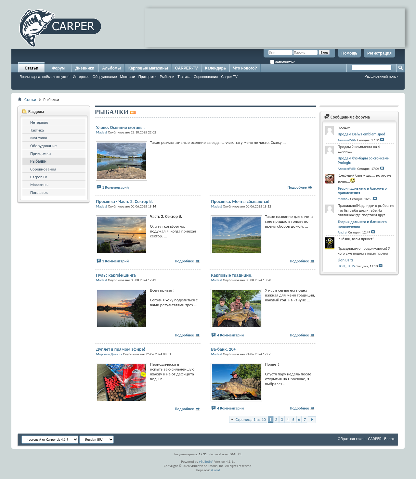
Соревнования (206, 77)
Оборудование (105, 77)
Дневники (84, 68)
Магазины (39, 184)
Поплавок (39, 192)
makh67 (343, 199)
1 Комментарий (115, 187)
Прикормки (147, 77)
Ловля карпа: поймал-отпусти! (45, 77)
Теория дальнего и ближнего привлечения (362, 190)
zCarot (215, 470)
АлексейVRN (347, 140)
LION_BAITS (346, 266)
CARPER (375, 438)
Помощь (350, 53)
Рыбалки (167, 77)
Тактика (183, 77)
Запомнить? (282, 62)
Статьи (31, 68)
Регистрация (379, 53)
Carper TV (229, 77)
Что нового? (245, 68)
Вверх (389, 438)
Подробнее (300, 187)
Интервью (81, 77)
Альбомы (111, 68)
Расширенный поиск (381, 76)
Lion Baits (345, 260)
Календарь (215, 68)
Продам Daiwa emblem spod (361, 134)
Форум (58, 68)
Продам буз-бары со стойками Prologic (363, 160)
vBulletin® (206, 462)
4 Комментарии (230, 335)
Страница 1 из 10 (250, 419)
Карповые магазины (148, 68)
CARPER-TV (186, 68)
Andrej (342, 232)
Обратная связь (351, 438)
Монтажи (127, 77)
